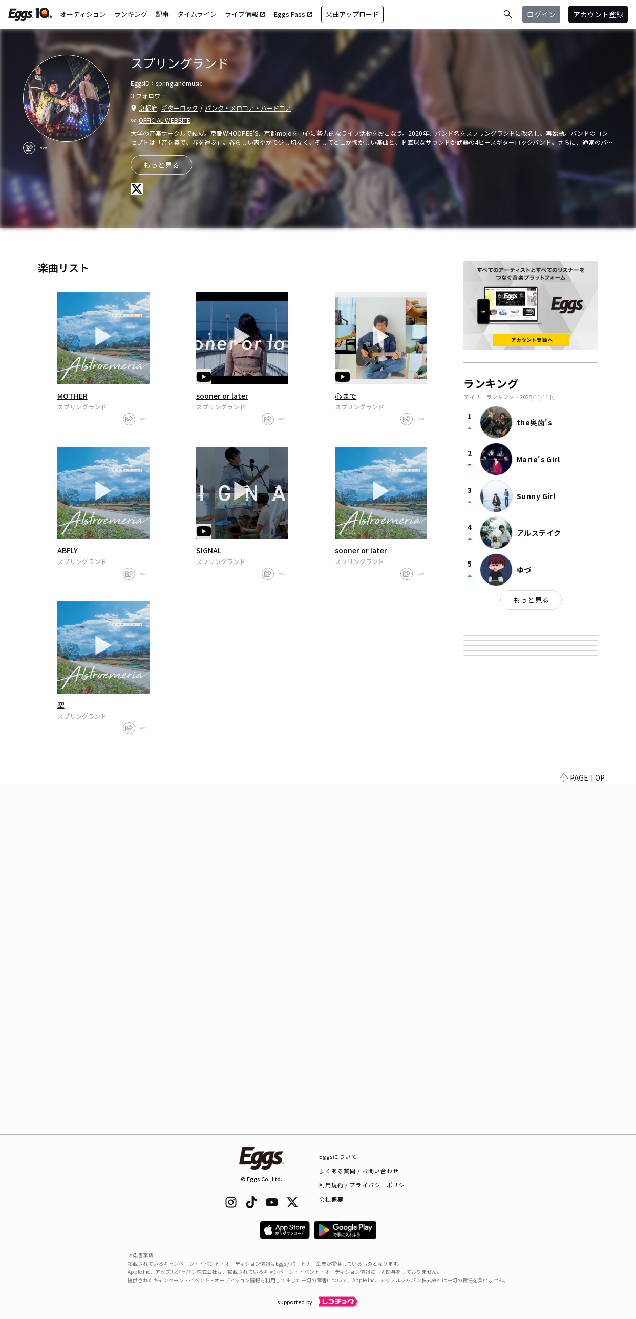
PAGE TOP (582, 1128)
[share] (29, 148)
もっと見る (531, 600)
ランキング (130, 14)
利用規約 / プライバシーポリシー (365, 1185)
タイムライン (197, 14)
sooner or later (222, 396)
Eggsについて (338, 1156)
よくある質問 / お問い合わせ (359, 1170)
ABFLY (67, 550)
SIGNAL (208, 550)
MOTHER (72, 396)
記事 (162, 14)
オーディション (83, 14)
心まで (345, 396)
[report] (43, 148)
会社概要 (331, 1199)
